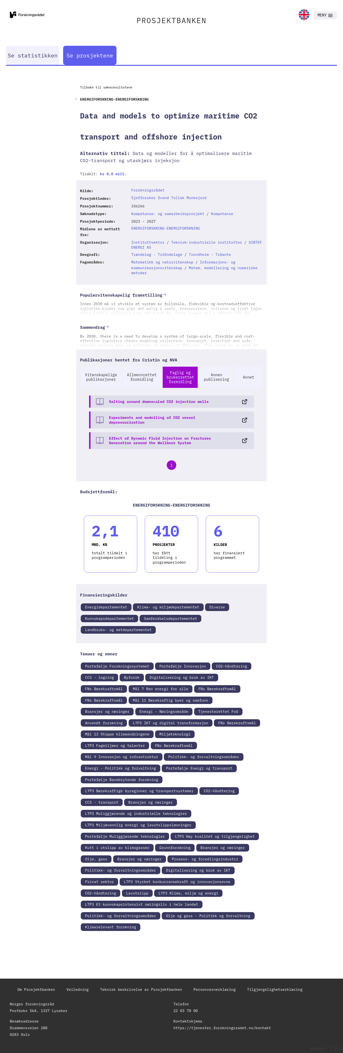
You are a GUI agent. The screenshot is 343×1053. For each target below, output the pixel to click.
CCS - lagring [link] (99, 677)
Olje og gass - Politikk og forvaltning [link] (208, 915)
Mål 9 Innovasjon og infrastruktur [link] (121, 756)
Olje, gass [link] (96, 859)
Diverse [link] (217, 607)
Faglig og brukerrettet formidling (180, 377)
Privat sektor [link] (99, 881)
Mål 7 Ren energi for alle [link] (160, 688)
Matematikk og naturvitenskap (162, 262)
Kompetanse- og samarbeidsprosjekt (167, 213)
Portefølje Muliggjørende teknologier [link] (125, 836)
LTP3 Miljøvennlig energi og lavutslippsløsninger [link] (138, 824)
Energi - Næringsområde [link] (164, 711)
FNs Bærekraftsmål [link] (104, 688)
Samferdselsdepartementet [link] (170, 618)
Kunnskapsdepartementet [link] (109, 618)
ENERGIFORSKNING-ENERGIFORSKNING (165, 228)
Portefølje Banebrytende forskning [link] (121, 779)
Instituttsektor (148, 242)
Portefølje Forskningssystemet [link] (117, 666)
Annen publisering (216, 377)
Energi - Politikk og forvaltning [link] (120, 768)
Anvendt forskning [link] (104, 722)
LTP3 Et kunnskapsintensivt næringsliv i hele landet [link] (141, 904)
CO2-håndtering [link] (231, 666)
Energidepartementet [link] (106, 607)
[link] (304, 15)
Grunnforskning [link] (174, 847)
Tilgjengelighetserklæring (275, 989)
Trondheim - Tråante (210, 254)
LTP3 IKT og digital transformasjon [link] (170, 722)
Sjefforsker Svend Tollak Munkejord (169, 197)
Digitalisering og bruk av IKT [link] (182, 677)
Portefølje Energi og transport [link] (199, 768)
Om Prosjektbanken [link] (36, 989)
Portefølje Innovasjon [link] (182, 666)
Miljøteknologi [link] (174, 734)
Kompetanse (222, 213)
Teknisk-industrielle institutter (206, 242)
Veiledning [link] (77, 989)
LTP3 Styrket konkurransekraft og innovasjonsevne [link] (177, 881)
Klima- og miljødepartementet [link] (168, 607)
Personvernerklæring (214, 989)
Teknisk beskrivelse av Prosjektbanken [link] (141, 989)
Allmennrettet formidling (142, 377)
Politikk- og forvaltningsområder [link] (203, 756)
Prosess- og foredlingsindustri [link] (205, 859)
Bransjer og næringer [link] (107, 711)
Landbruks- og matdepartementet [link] (118, 629)
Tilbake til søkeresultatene (106, 87)
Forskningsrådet (148, 190)
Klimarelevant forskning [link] (110, 927)
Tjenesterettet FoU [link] (218, 711)
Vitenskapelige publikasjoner (101, 377)
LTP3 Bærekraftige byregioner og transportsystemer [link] (139, 790)
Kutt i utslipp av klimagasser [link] (117, 847)
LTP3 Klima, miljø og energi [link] (188, 893)
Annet (248, 377)
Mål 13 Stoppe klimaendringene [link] (117, 734)
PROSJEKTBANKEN (171, 20)
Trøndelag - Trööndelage (156, 254)
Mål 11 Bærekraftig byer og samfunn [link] (170, 700)
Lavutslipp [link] (137, 893)
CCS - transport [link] (101, 802)
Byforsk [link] (131, 677)
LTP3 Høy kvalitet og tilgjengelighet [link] (215, 836)
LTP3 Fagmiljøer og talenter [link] (115, 745)
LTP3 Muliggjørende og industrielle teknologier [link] (136, 813)
